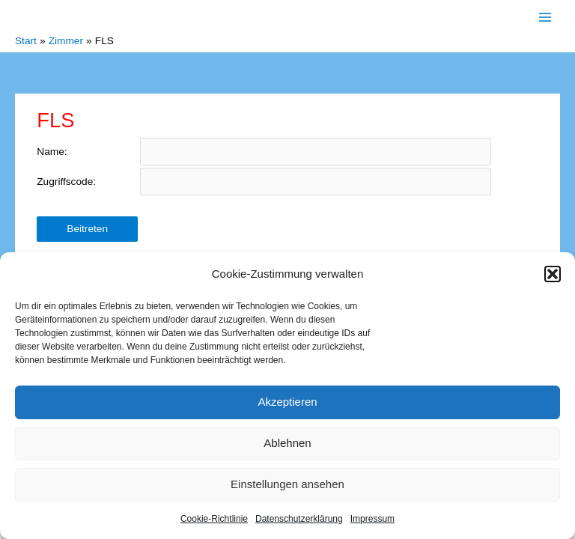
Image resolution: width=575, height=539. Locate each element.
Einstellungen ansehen (287, 484)
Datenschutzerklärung (299, 519)
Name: (52, 151)
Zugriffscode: (66, 181)
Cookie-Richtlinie (214, 519)
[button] (552, 274)
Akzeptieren (287, 401)
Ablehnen (287, 442)
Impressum (372, 519)
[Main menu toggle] (545, 16)
